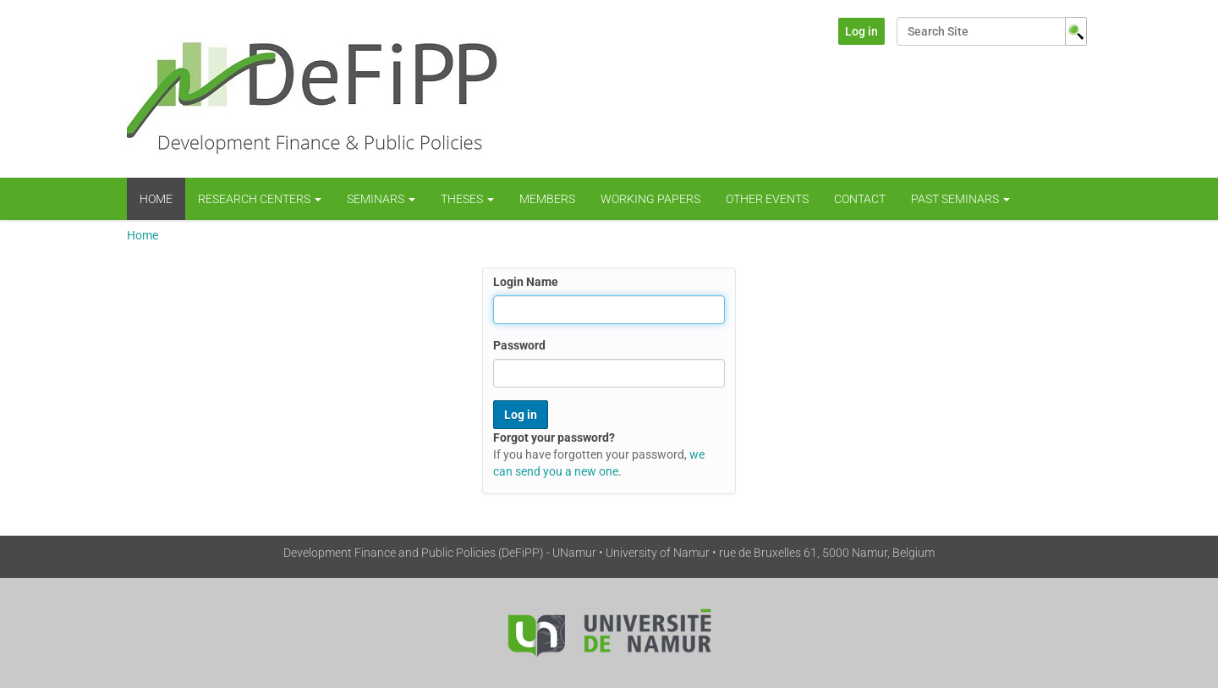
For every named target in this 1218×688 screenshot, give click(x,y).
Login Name (525, 282)
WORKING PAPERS (650, 199)
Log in (861, 31)
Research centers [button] (259, 199)
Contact (860, 199)
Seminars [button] (381, 199)
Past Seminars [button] (960, 199)
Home (156, 199)
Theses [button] (467, 199)
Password (519, 345)
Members (547, 199)
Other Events (767, 199)
